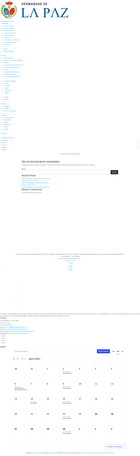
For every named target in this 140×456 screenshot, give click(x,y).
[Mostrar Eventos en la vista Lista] (113, 351)
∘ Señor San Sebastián (10, 74)
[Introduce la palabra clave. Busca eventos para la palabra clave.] (55, 351)
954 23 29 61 (71, 260)
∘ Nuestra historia (7, 58)
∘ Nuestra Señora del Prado (12, 76)
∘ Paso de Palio (7, 120)
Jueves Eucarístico (67, 373)
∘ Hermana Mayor (7, 26)
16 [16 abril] (64, 399)
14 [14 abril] (32, 399)
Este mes (24, 358)
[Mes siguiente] (18, 359)
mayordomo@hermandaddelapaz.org (19, 333)
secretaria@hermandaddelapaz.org (17, 329)
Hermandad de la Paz (7, 21)
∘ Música (5, 127)
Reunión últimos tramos (29, 185)
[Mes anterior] (14, 359)
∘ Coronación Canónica (9, 81)
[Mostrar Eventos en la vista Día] (122, 351)
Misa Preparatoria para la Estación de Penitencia (36, 178)
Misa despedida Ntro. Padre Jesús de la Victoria (21, 389)
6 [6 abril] (15, 384)
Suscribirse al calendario (114, 446)
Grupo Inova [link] (55, 453)
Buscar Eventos (103, 351)
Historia (3, 55)
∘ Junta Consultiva (9, 35)
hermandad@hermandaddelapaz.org (70, 258)
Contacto (4, 133)
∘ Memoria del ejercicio (9, 111)
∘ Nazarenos (6, 124)
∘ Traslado (7, 86)
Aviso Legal (99, 453)
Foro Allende (34, 403)
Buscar (24, 169)
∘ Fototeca (5, 99)
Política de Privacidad (88, 453)
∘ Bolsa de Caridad (7, 51)
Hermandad (4, 23)
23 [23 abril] (64, 414)
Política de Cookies (109, 453)
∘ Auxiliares (7, 37)
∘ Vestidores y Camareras (11, 40)
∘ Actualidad (6, 106)
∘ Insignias (5, 122)
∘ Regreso (7, 93)
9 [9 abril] (63, 384)
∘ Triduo (6, 88)
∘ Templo (5, 97)
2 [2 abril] (63, 369)
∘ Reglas (5, 49)
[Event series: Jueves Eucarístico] (69, 371)
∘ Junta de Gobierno (8, 30)
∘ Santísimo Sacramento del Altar (13, 65)
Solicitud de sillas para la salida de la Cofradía (35, 183)
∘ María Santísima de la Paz (12, 72)
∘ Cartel (6, 83)
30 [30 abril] (64, 429)
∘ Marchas (5, 129)
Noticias (3, 104)
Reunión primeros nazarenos (30, 180)
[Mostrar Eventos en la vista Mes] (118, 351)
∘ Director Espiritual (8, 28)
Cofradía (3, 115)
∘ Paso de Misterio (8, 117)
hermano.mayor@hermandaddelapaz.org (22, 331)
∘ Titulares (5, 62)
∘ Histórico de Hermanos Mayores (12, 60)
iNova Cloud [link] (37, 453)
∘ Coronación (8, 90)
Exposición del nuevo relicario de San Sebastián (35, 187)
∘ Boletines (5, 108)
